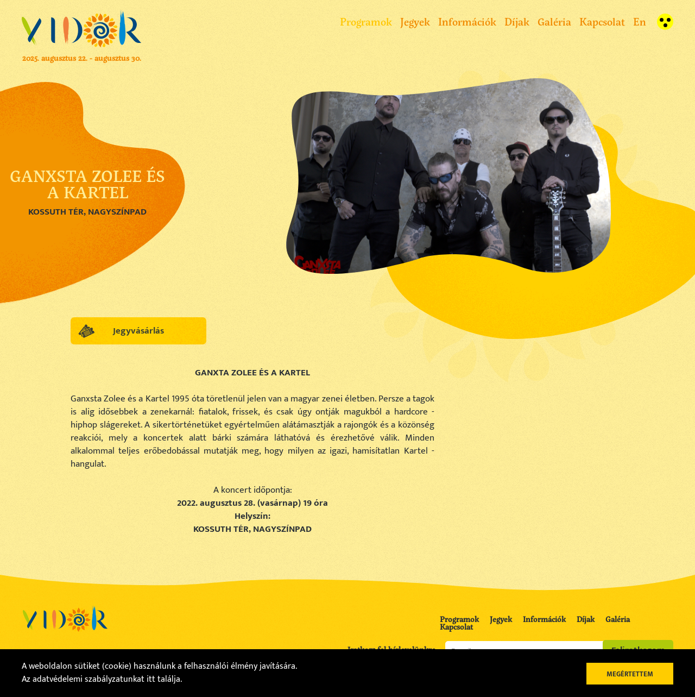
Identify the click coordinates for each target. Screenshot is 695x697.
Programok (366, 21)
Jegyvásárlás (138, 330)
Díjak (516, 21)
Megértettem (629, 674)
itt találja (163, 679)
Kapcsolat (602, 21)
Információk (467, 21)
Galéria (554, 21)
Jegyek (415, 21)
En (639, 21)
